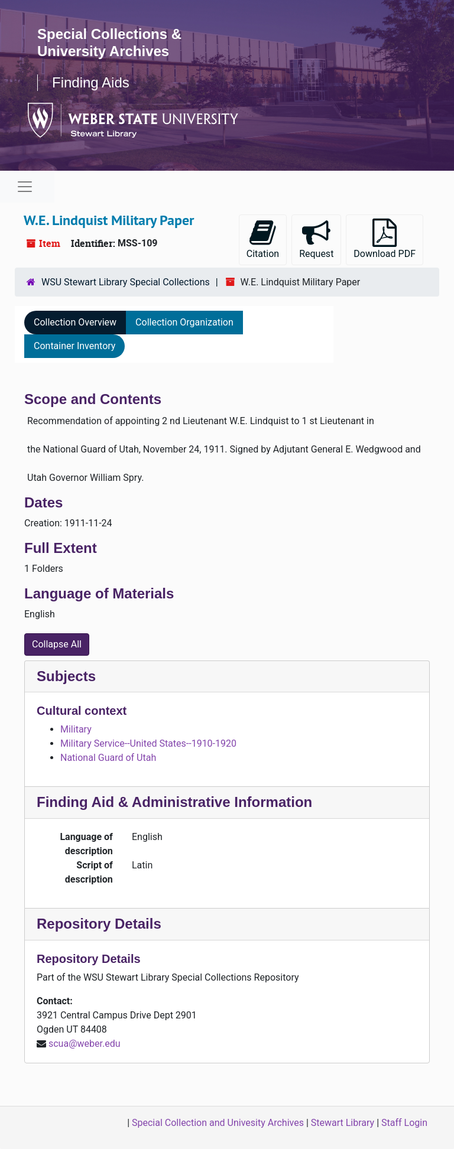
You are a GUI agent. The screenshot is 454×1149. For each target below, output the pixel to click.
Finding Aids (90, 82)
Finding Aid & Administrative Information (174, 802)
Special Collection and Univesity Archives (218, 1122)
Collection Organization (184, 322)
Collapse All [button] (57, 644)
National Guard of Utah (108, 757)
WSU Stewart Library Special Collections (125, 282)
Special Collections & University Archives (109, 42)
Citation (263, 239)
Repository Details (99, 924)
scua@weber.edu (84, 1043)
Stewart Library (342, 1122)
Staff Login (404, 1122)
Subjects (66, 676)
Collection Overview (75, 322)
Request (316, 239)
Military (76, 729)
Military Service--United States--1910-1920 (148, 743)
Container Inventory (74, 345)
